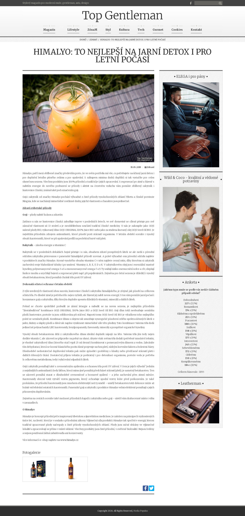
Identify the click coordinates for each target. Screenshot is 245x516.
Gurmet (158, 28)
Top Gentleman (122, 15)
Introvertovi (190, 341)
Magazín (49, 28)
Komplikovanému (191, 361)
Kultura (124, 28)
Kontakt (196, 28)
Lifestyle (73, 28)
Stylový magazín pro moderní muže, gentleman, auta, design (56, 3)
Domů (83, 39)
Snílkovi (191, 327)
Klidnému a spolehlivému (191, 313)
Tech (141, 28)
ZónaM (92, 28)
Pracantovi (191, 320)
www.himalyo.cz (69, 440)
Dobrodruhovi (190, 300)
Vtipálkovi (191, 334)
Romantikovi (191, 306)
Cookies (177, 28)
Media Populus (140, 510)
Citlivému (191, 354)
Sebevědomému (191, 348)
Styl (108, 28)
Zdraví (93, 39)
